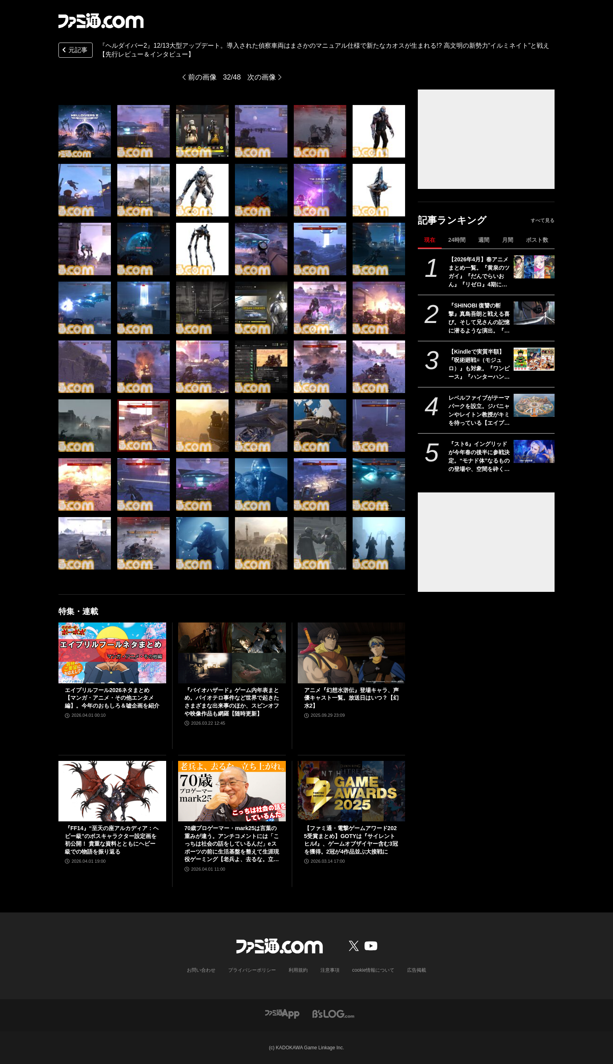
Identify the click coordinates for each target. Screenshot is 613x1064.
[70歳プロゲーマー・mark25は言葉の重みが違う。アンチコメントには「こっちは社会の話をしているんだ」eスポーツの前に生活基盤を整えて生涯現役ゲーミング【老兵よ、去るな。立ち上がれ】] (232, 791)
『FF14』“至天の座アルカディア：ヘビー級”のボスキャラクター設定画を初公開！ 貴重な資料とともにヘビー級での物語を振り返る (112, 840)
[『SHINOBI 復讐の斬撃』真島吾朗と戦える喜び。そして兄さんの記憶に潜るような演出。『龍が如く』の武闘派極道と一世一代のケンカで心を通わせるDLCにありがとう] (534, 313)
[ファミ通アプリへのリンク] (282, 1013)
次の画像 (261, 77)
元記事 (73, 51)
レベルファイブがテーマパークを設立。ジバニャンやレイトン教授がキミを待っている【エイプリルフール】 (479, 411)
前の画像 (202, 77)
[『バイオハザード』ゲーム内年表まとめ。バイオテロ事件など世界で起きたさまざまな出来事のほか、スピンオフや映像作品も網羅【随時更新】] (232, 652)
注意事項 (329, 970)
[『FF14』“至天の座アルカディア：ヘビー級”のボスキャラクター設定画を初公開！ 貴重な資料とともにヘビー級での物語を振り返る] (112, 791)
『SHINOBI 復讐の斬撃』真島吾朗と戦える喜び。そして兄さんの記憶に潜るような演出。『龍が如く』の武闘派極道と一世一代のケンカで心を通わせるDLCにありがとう (479, 318)
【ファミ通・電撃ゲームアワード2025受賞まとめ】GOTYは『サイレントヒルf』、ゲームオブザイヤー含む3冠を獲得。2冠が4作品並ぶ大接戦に (351, 840)
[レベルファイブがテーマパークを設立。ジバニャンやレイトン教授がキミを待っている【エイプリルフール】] (534, 405)
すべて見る (543, 220)
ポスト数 (537, 240)
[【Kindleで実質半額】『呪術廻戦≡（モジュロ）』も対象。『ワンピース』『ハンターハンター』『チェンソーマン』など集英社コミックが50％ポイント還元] (534, 359)
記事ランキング (452, 220)
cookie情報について (373, 970)
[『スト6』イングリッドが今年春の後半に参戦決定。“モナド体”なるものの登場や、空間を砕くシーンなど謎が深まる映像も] (534, 451)
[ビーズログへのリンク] (333, 1013)
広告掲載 (416, 970)
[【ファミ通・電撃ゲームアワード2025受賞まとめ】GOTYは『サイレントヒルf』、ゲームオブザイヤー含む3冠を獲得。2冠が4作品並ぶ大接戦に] (351, 791)
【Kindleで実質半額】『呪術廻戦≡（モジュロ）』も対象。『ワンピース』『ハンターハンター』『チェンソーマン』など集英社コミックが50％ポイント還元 (479, 364)
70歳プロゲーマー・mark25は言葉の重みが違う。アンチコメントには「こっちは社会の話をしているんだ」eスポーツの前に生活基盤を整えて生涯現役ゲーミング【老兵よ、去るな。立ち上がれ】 (231, 844)
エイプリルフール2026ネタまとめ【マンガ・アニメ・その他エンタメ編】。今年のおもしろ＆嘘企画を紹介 (112, 698)
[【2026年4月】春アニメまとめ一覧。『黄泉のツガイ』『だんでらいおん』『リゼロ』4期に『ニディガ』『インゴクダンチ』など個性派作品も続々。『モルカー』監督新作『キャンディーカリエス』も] (534, 266)
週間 (483, 240)
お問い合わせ (201, 970)
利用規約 (298, 970)
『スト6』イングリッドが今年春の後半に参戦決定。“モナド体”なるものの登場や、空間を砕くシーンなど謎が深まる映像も (479, 457)
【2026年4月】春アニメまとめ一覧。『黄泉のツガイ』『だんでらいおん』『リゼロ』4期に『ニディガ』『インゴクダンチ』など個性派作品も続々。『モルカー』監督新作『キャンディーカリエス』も (479, 272)
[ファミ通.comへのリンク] (101, 20)
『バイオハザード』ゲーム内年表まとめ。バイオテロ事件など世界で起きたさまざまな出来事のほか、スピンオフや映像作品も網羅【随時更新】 (231, 702)
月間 (507, 240)
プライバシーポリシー (252, 970)
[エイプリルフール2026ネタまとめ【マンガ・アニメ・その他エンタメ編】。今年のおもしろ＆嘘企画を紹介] (112, 652)
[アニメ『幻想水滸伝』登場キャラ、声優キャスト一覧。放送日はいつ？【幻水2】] (351, 652)
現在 (429, 240)
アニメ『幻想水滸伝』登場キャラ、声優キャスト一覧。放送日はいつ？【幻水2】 (351, 698)
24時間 (457, 240)
